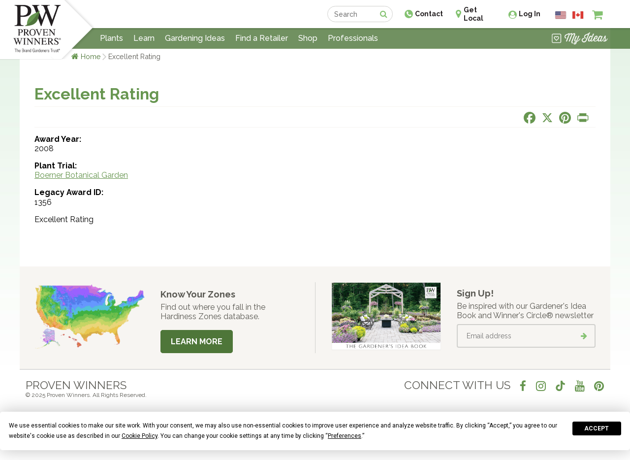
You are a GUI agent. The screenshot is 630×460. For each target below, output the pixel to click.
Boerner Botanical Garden (81, 175)
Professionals (353, 38)
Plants (111, 38)
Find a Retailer (261, 38)
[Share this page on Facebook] (529, 118)
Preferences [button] (344, 435)
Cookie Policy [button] (140, 435)
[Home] (37, 29)
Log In (529, 14)
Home (91, 56)
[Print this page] (583, 118)
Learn (144, 38)
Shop (307, 38)
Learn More (196, 341)
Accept (596, 428)
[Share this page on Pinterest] (565, 118)
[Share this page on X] (547, 118)
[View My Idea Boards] (579, 39)
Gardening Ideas (195, 38)
